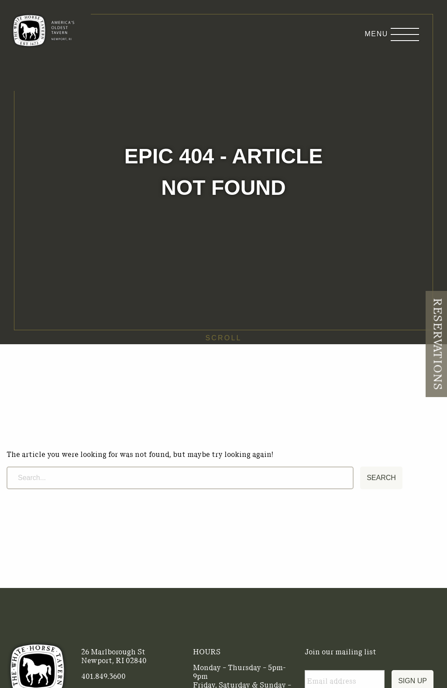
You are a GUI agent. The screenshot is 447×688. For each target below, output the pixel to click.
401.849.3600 (103, 676)
